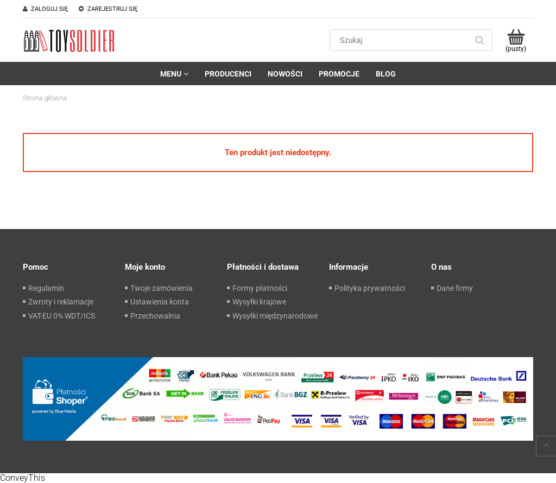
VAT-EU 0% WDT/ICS (61, 316)
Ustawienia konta (159, 301)
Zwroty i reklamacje (60, 301)
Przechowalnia (155, 316)
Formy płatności (259, 288)
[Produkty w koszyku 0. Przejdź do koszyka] (515, 40)
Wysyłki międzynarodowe (275, 316)
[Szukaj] (479, 40)
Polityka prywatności (369, 288)
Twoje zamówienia (161, 288)
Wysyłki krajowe (259, 301)
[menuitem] (174, 74)
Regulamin (46, 288)
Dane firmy (455, 288)
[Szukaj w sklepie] (400, 40)
